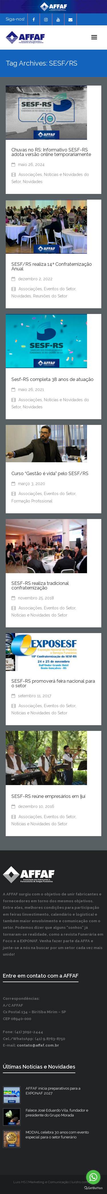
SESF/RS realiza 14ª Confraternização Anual (51, 266)
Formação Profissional (32, 501)
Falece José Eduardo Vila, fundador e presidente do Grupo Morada (57, 1112)
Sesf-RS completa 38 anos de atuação (52, 379)
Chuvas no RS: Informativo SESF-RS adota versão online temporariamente (51, 152)
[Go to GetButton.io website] (93, 1188)
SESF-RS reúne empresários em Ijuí (48, 796)
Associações (30, 174)
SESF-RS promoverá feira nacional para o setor (53, 683)
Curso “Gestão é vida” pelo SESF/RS (49, 473)
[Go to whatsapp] (93, 1177)
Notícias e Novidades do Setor (39, 615)
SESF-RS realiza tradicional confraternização (40, 586)
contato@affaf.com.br (38, 1045)
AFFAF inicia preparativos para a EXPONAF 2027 (53, 1090)
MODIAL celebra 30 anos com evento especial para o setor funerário (57, 1134)
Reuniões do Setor (50, 296)
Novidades (33, 181)
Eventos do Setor (59, 289)
